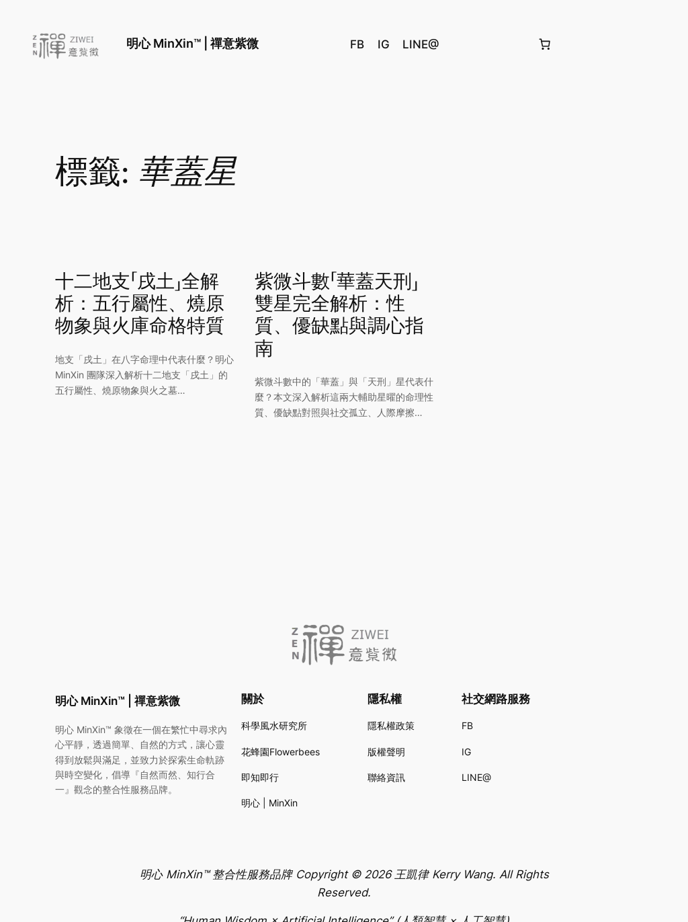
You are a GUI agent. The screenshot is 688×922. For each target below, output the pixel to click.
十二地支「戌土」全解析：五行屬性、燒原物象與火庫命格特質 (139, 304)
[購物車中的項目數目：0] (544, 44)
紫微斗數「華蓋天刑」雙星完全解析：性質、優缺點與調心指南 (339, 315)
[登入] (661, 44)
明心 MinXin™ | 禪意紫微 (192, 43)
